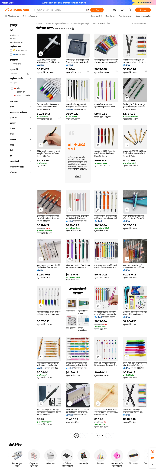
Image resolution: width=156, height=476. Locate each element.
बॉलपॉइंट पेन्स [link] (105, 23)
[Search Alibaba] (60, 9)
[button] (87, 9)
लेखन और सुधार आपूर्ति (81, 23)
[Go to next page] (112, 435)
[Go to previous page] (71, 435)
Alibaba (39, 23)
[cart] (123, 10)
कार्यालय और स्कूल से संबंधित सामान (58, 23)
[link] (152, 451)
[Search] (97, 10)
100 (107, 435)
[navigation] (20, 230)
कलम (94, 23)
